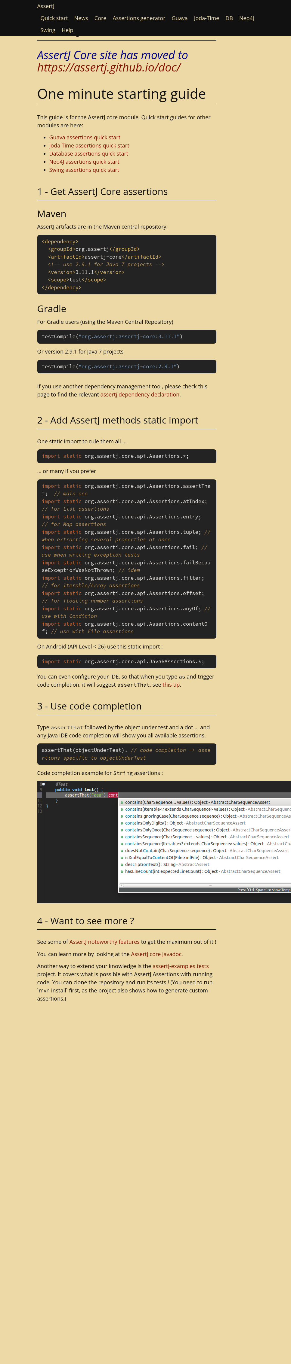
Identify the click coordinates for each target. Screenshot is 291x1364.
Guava (180, 18)
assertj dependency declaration (140, 394)
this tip (171, 684)
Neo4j (246, 18)
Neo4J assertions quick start (84, 161)
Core (100, 18)
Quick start (54, 18)
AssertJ (45, 6)
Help (67, 30)
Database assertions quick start (88, 153)
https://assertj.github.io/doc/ (109, 67)
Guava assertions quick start (85, 137)
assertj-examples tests (181, 966)
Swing (48, 30)
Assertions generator (139, 18)
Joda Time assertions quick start (89, 145)
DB (229, 18)
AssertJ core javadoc (156, 954)
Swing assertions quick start (84, 169)
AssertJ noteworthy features (105, 941)
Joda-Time (206, 18)
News (81, 18)
